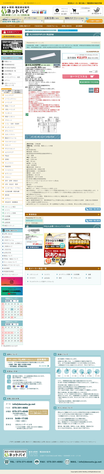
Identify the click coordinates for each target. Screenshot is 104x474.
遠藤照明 (7, 219)
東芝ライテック (9, 225)
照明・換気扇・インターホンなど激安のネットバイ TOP (40, 30)
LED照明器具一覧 (10, 71)
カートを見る (75, 442)
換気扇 (7, 195)
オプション (8, 173)
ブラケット (8, 120)
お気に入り (64, 11)
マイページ (64, 8)
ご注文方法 (7, 249)
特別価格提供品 (9, 64)
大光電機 (76, 274)
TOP (11, 442)
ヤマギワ (32, 278)
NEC (89, 278)
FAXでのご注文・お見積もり (13, 243)
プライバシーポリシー (11, 274)
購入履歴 (64, 14)
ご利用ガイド (8, 246)
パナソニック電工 (10, 207)
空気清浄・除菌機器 (11, 202)
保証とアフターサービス (12, 265)
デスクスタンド (10, 148)
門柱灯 (7, 156)
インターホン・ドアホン (13, 188)
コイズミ (47, 274)
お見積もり (7, 237)
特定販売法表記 (9, 271)
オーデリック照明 (64, 274)
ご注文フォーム (9, 240)
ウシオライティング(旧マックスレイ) (42, 281)
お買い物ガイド (27, 442)
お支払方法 (7, 252)
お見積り (55, 442)
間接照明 (8, 166)
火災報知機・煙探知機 (12, 191)
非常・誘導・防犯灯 (11, 181)
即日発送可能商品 (10, 68)
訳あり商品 (8, 74)
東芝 (60, 278)
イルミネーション (10, 141)
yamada (47, 278)
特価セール (8, 61)
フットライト (9, 163)
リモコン (8, 177)
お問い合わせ (8, 234)
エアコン (7, 80)
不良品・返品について (11, 259)
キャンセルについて (10, 262)
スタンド (8, 145)
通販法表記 (36, 442)
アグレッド (77, 278)
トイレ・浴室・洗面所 (12, 124)
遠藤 (89, 274)
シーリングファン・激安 (12, 77)
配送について (8, 256)
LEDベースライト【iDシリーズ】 (10, 84)
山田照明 (7, 222)
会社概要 (7, 268)
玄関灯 (7, 159)
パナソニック (34, 274)
